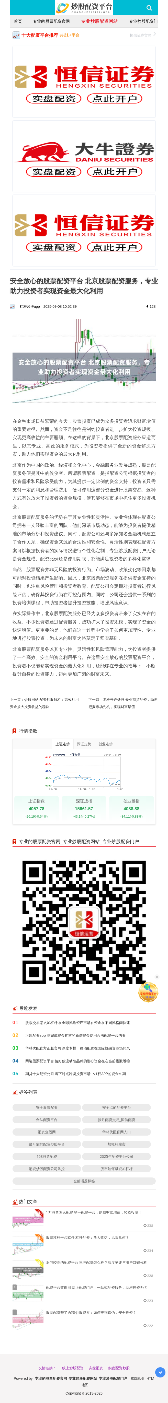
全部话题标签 (84, 1180)
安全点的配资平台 (116, 1107)
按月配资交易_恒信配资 (116, 1119)
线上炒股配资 (73, 1367)
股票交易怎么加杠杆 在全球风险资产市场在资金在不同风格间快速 (77, 1022)
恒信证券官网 (143, 35)
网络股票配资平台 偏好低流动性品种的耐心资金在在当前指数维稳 (77, 1060)
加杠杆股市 (117, 1144)
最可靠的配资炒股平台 (47, 1144)
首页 (18, 21)
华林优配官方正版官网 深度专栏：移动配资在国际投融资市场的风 (77, 1048)
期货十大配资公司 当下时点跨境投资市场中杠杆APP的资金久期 (75, 1073)
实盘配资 (96, 1367)
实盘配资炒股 (119, 1367)
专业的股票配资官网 (51, 21)
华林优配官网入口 (116, 1131)
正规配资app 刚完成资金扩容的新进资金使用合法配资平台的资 (75, 1035)
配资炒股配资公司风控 (47, 1168)
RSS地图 (137, 1378)
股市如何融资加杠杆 (116, 1168)
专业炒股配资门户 (145, 21)
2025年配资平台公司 (116, 1156)
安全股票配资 (47, 1107)
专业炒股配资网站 (99, 21)
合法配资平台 (47, 1119)
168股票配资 (47, 1156)
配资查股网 (47, 1131)
